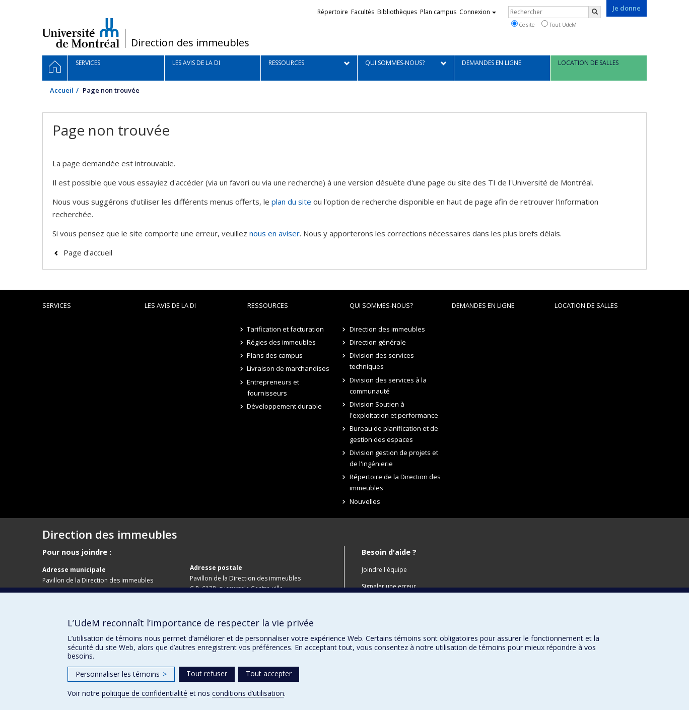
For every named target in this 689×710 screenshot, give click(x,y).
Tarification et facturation (285, 329)
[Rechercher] (595, 12)
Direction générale (378, 342)
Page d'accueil (87, 252)
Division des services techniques (382, 361)
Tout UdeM (559, 24)
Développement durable (284, 406)
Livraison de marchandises (288, 368)
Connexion (477, 12)
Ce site (522, 24)
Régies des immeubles (281, 342)
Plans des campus (275, 355)
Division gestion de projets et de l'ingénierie (394, 458)
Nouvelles (365, 501)
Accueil (62, 90)
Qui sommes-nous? (381, 305)
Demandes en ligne (483, 305)
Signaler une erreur (389, 586)
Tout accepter (269, 673)
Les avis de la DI (170, 305)
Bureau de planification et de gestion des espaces (394, 434)
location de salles (586, 305)
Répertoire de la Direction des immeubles (395, 482)
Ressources (267, 305)
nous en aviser (274, 233)
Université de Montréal (80, 33)
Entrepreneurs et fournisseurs (273, 387)
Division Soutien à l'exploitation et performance (394, 410)
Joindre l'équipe (384, 569)
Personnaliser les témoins (121, 674)
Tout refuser (206, 673)
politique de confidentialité (144, 693)
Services (56, 305)
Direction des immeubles (190, 43)
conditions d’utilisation (248, 693)
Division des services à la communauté (388, 385)
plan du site (291, 202)
